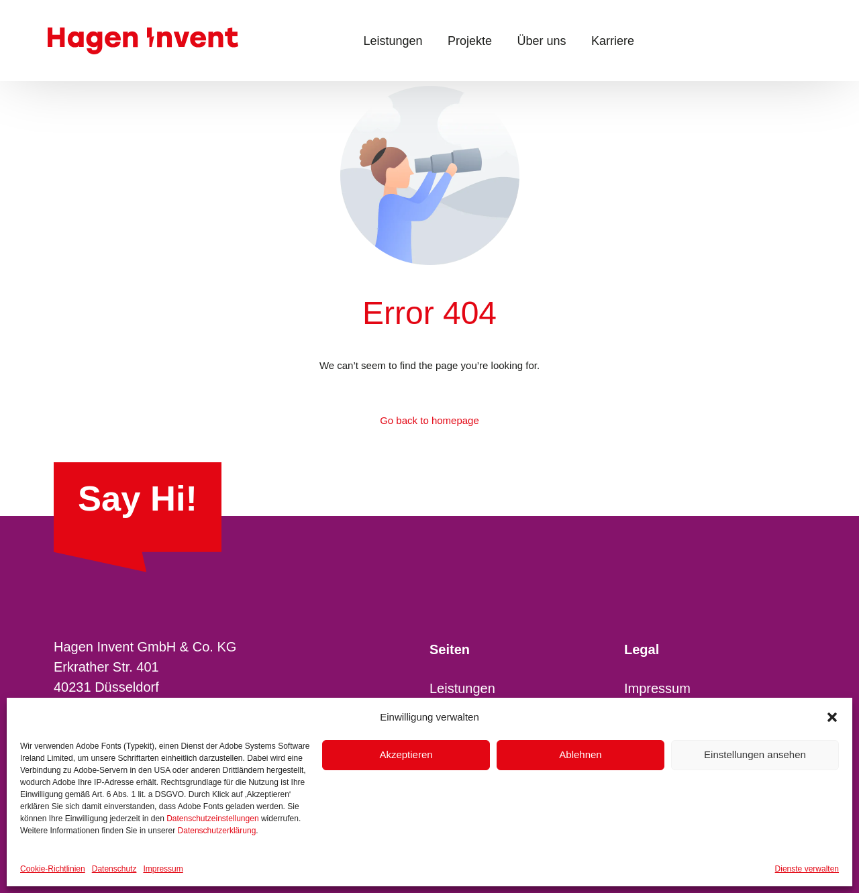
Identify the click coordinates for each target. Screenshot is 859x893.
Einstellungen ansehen (755, 754)
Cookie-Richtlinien (52, 869)
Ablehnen (580, 754)
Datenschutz (114, 869)
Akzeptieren (405, 754)
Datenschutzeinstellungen (212, 818)
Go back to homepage (429, 420)
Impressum (163, 869)
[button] (832, 717)
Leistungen (462, 688)
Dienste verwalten (807, 869)
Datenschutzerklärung (217, 830)
